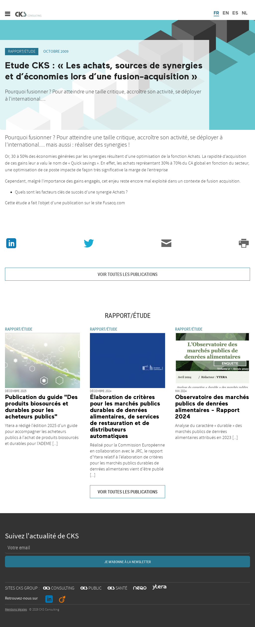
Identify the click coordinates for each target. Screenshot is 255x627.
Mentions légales (16, 610)
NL (245, 13)
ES (235, 13)
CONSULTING (58, 588)
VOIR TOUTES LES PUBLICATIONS (127, 274)
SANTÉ (117, 588)
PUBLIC (91, 588)
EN (226, 13)
